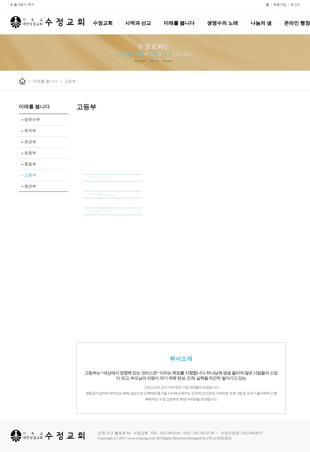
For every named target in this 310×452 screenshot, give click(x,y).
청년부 (28, 186)
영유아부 (30, 119)
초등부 (28, 153)
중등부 (28, 164)
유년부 (28, 142)
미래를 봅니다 (179, 23)
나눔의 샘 (261, 23)
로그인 (295, 4)
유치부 (28, 131)
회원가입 (279, 4)
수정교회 (103, 23)
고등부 (70, 81)
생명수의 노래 (222, 23)
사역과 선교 (138, 23)
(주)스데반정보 (219, 438)
